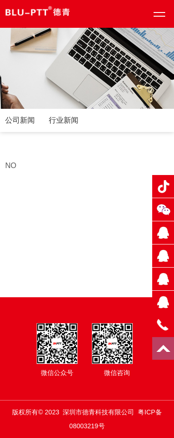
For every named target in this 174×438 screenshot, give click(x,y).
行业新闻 (63, 120)
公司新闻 (20, 120)
